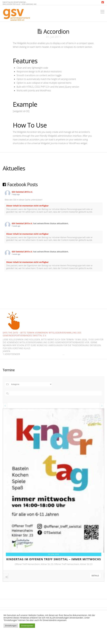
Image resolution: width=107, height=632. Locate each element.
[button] (102, 11)
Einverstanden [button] (27, 625)
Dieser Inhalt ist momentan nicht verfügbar (27, 205)
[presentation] (5, 405)
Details (95, 575)
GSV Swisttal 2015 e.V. (22, 192)
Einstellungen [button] (10, 625)
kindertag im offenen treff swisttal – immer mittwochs (53, 559)
